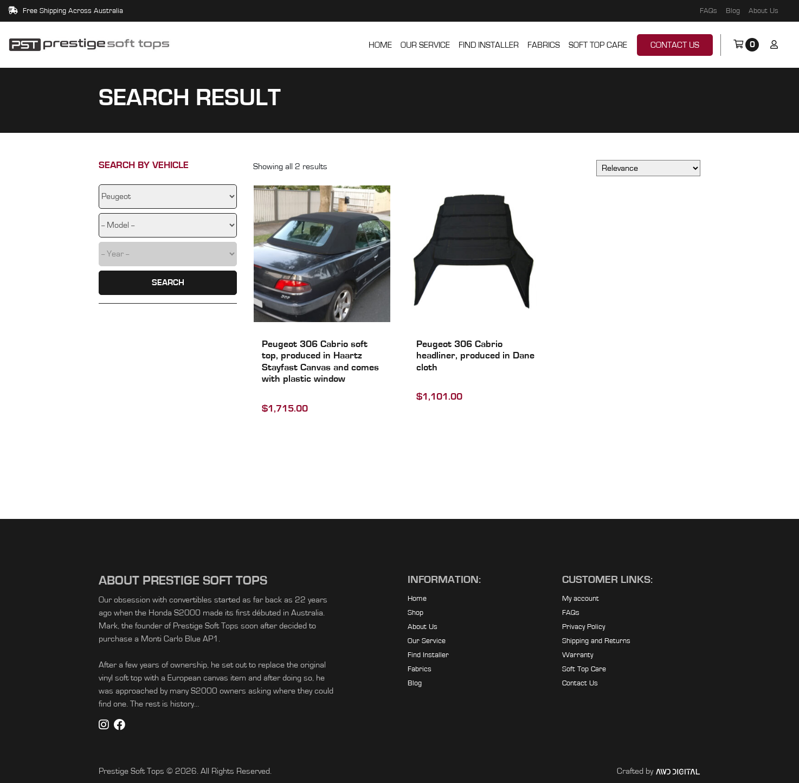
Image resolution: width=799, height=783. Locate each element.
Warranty (577, 655)
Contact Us (674, 45)
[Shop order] (648, 168)
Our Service (425, 45)
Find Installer (489, 45)
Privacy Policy (583, 627)
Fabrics (543, 45)
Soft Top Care (598, 45)
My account (580, 598)
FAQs (708, 11)
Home (380, 45)
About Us (763, 11)
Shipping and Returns (596, 641)
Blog (733, 11)
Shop (415, 613)
